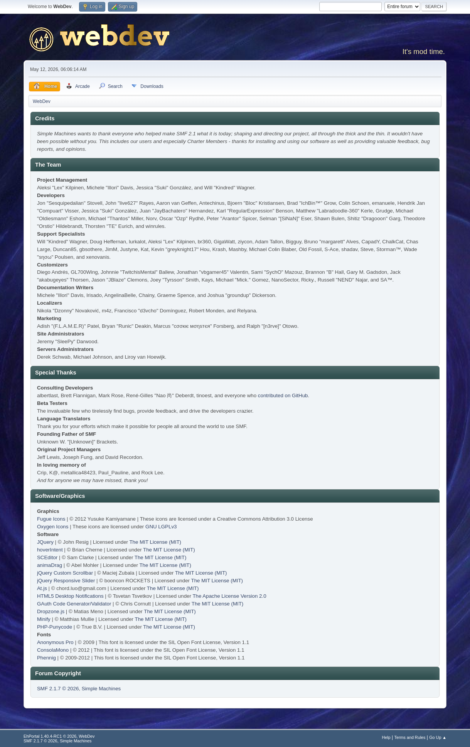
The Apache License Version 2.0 (229, 596)
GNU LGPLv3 (161, 526)
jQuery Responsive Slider (66, 580)
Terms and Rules (410, 737)
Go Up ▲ (437, 737)
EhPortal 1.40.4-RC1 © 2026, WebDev (59, 736)
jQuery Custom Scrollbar (65, 573)
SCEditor (47, 557)
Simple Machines (101, 688)
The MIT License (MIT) (155, 542)
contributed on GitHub (283, 395)
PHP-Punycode (54, 627)
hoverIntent (50, 550)
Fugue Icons (51, 519)
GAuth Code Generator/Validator (74, 604)
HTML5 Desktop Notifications (70, 596)
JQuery (45, 542)
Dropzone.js (50, 611)
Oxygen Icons (53, 526)
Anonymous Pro (55, 642)
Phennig (46, 658)
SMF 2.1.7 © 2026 (58, 688)
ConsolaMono (53, 650)
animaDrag (49, 565)
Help (386, 737)
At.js (42, 588)
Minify (44, 619)
